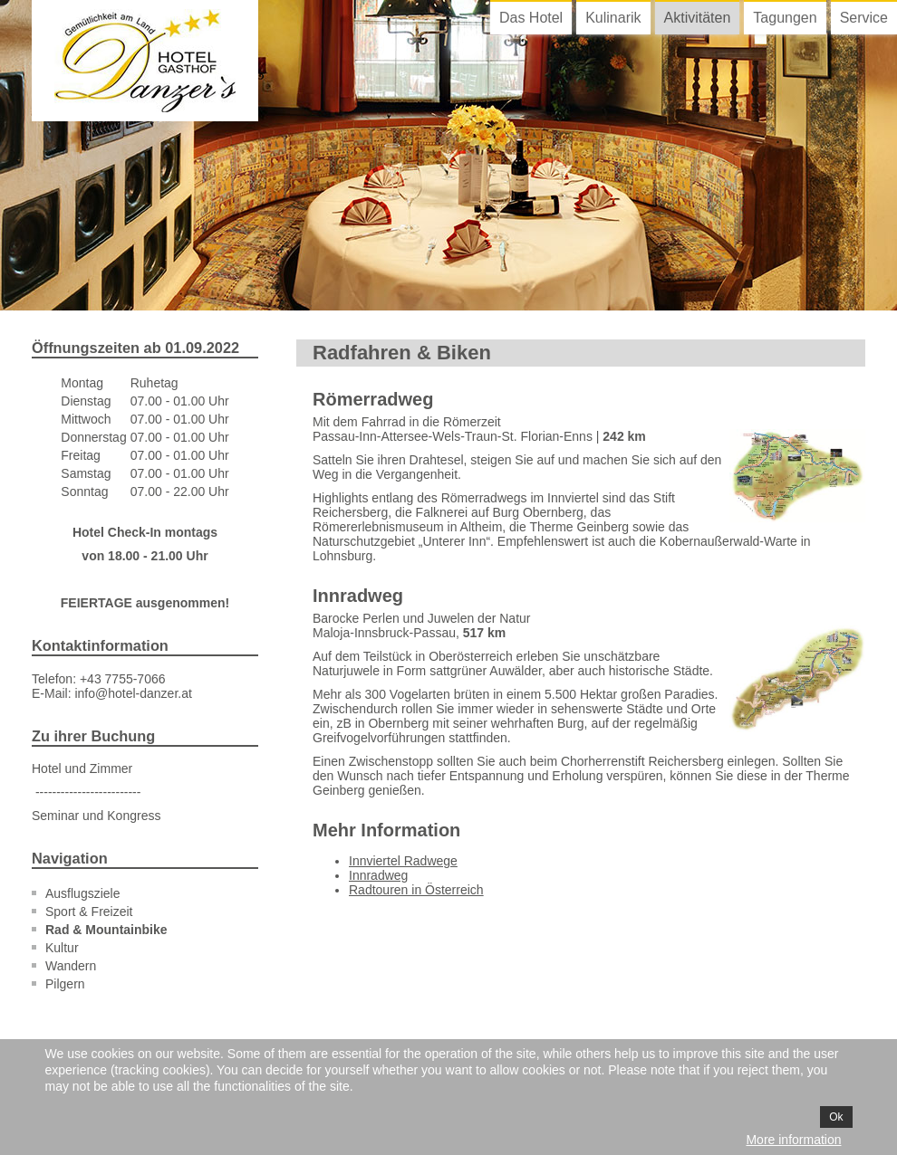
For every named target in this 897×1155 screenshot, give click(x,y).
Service (864, 17)
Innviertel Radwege (403, 861)
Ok (836, 1117)
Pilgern (65, 984)
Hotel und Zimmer (82, 768)
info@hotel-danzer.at (132, 693)
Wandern (70, 966)
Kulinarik (613, 17)
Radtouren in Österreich (416, 890)
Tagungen (784, 17)
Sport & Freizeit (88, 911)
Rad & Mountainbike (106, 929)
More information (793, 1139)
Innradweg (378, 875)
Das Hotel (531, 17)
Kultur (62, 947)
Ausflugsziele (83, 893)
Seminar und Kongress (96, 815)
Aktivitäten (697, 17)
